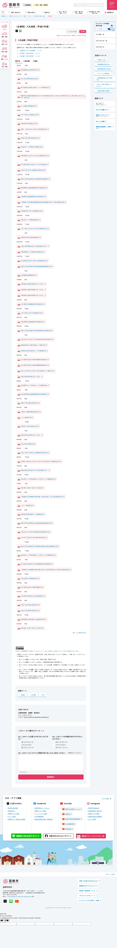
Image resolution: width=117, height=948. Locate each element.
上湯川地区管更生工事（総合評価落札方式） (34, 246)
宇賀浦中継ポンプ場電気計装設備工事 (32, 252)
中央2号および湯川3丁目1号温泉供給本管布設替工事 (36, 339)
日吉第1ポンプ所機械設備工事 (30, 220)
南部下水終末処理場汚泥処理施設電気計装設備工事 (36, 330)
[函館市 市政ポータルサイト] (11, 5)
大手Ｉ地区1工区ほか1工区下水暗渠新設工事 (34, 228)
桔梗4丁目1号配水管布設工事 (29, 138)
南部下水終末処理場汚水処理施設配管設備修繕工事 (36, 523)
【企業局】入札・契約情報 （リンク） (31, 51)
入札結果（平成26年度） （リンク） (30, 53)
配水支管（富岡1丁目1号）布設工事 (31, 488)
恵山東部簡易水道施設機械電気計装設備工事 (34, 394)
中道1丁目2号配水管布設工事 (29, 610)
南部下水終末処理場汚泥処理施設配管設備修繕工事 (36, 266)
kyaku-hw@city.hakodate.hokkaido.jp (36, 717)
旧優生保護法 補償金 (104, 91)
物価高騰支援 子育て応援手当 (104, 79)
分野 (25, 16)
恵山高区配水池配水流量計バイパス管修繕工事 (35, 87)
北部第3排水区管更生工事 (28, 123)
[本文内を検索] (76, 31)
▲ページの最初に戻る (79, 633)
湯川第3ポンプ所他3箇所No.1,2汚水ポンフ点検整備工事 (37, 479)
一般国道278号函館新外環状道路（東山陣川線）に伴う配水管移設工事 (42, 497)
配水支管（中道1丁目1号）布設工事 (31, 628)
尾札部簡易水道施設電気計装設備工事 (32, 322)
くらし (29, 16)
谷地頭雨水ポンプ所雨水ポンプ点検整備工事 (34, 385)
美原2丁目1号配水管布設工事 (29, 403)
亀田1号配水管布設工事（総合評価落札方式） (34, 470)
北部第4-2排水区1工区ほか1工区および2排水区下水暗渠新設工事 (40, 461)
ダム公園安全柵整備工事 (28, 106)
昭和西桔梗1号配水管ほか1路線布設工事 (33, 619)
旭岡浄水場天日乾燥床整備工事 (30, 237)
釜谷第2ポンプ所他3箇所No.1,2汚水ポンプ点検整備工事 (37, 555)
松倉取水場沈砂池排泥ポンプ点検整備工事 (33, 351)
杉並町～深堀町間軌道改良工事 (30, 412)
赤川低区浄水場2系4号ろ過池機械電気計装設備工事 (36, 564)
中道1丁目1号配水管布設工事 (29, 605)
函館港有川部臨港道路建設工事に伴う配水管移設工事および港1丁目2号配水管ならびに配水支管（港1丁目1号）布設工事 (52, 96)
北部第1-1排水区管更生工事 (29, 426)
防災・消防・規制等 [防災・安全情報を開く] (41, 5)
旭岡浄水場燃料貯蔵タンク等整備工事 (32, 514)
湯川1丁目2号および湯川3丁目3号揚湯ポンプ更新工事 (37, 371)
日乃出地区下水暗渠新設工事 (29, 578)
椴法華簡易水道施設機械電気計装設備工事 (33, 188)
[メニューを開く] (112, 5)
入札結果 (33, 695)
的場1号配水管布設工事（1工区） (31, 376)
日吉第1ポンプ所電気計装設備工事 (31, 147)
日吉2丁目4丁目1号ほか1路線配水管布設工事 (34, 452)
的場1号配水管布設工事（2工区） (31, 435)
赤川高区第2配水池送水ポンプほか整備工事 (34, 164)
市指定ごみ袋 (101, 60)
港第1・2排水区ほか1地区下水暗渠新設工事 (34, 129)
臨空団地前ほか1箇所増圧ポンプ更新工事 (33, 345)
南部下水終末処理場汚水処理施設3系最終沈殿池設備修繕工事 (39, 546)
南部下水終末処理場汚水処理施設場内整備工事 (35, 179)
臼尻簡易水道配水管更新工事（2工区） (32, 289)
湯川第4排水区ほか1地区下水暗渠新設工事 (33, 261)
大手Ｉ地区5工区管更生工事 (29, 115)
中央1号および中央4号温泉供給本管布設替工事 (35, 532)
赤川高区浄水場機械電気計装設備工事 (32, 304)
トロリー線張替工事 (27, 505)
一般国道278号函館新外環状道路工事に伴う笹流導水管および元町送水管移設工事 (45, 569)
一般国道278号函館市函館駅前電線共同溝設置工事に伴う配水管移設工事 (42, 202)
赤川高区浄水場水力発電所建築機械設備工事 (34, 365)
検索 (83, 31)
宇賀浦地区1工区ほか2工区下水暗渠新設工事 (34, 156)
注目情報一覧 (100, 34)
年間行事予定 (100, 47)
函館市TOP (4, 16)
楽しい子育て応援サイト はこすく (104, 85)
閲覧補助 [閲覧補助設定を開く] (27, 5)
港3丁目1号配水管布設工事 (29, 79)
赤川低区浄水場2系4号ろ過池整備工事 (32, 596)
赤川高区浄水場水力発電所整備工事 (31, 587)
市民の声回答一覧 (101, 41)
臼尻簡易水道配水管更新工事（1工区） (32, 284)
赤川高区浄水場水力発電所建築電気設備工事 (34, 359)
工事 (43, 695)
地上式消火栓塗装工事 (27, 444)
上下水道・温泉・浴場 (39, 16)
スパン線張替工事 (26, 417)
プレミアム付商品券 (103, 73)
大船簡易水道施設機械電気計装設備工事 (33, 196)
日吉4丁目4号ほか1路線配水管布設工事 (32, 170)
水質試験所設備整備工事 (28, 275)
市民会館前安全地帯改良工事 (29, 70)
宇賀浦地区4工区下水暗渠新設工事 (31, 211)
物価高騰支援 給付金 (104, 64)
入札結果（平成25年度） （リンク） (30, 56)
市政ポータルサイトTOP (15, 16)
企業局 (23, 695)
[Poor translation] (6, 920)
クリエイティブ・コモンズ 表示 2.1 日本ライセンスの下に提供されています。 (56, 651)
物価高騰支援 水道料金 (104, 69)
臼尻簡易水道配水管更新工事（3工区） (32, 295)
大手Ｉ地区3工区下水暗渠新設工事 (31, 313)
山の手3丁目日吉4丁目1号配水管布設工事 (33, 537)
